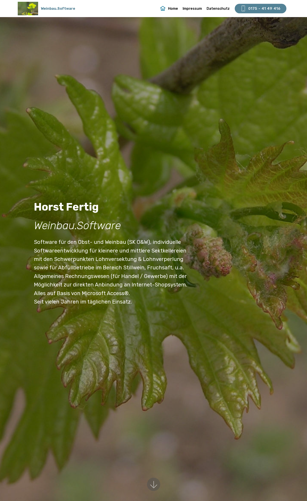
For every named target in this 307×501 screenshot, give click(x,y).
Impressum (192, 8)
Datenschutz (218, 8)
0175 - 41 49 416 (261, 9)
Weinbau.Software (58, 8)
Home (169, 8)
